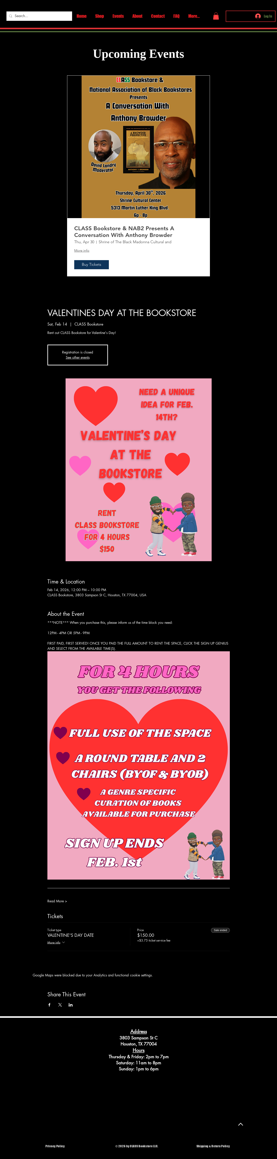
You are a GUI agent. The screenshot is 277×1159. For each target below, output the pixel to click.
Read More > (57, 901)
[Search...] (39, 16)
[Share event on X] (60, 1005)
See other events (78, 357)
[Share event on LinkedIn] (71, 1005)
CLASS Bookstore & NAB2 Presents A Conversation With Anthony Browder (124, 231)
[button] (216, 15)
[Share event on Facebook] (49, 1005)
